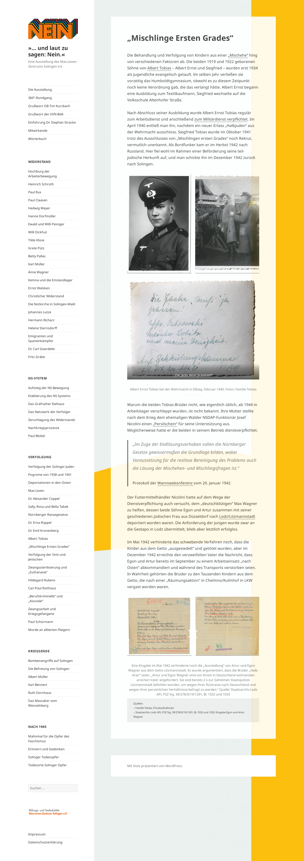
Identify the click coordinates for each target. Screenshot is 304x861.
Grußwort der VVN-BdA (45, 114)
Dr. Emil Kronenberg (43, 530)
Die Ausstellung (40, 89)
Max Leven (36, 490)
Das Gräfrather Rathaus (46, 404)
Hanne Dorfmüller (42, 216)
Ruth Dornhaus (39, 692)
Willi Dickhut (37, 232)
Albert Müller (38, 676)
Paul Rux (34, 192)
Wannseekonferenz (175, 483)
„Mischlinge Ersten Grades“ (49, 546)
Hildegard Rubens (41, 580)
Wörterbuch (37, 139)
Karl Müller (36, 264)
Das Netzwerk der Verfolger (49, 412)
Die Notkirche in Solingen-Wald (51, 304)
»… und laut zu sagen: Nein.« (48, 51)
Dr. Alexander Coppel (44, 498)
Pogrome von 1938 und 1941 (50, 474)
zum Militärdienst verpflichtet (221, 119)
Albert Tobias (38, 538)
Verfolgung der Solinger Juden (51, 466)
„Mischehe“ (238, 55)
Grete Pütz (36, 248)
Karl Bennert (37, 684)
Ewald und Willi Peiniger (46, 224)
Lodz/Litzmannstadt (237, 516)
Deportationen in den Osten (49, 482)
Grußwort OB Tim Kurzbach (49, 106)
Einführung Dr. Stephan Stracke (52, 122)
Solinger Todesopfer (43, 757)
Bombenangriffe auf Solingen (50, 660)
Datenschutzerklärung (45, 842)
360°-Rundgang (40, 98)
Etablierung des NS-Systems (49, 396)
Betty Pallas (37, 256)
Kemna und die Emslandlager (50, 280)
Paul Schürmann (40, 622)
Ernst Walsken (39, 288)
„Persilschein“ (165, 423)
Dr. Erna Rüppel (39, 522)
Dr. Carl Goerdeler (41, 349)
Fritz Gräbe (36, 357)
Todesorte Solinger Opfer (47, 765)
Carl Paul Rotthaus (42, 588)
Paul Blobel (36, 436)
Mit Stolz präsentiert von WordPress (154, 766)
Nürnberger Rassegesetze (48, 514)
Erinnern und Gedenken (46, 749)
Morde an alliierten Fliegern (49, 630)
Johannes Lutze (39, 312)
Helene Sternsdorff (42, 328)
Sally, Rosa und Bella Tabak (48, 506)
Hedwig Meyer (39, 208)
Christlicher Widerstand (46, 296)
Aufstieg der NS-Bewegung (48, 388)
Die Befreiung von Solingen (48, 668)
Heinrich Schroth (41, 184)
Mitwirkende (37, 130)
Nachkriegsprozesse (43, 428)
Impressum (37, 834)
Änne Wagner (38, 272)
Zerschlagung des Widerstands (51, 420)
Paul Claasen (37, 200)
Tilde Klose (36, 240)
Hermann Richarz (41, 320)
